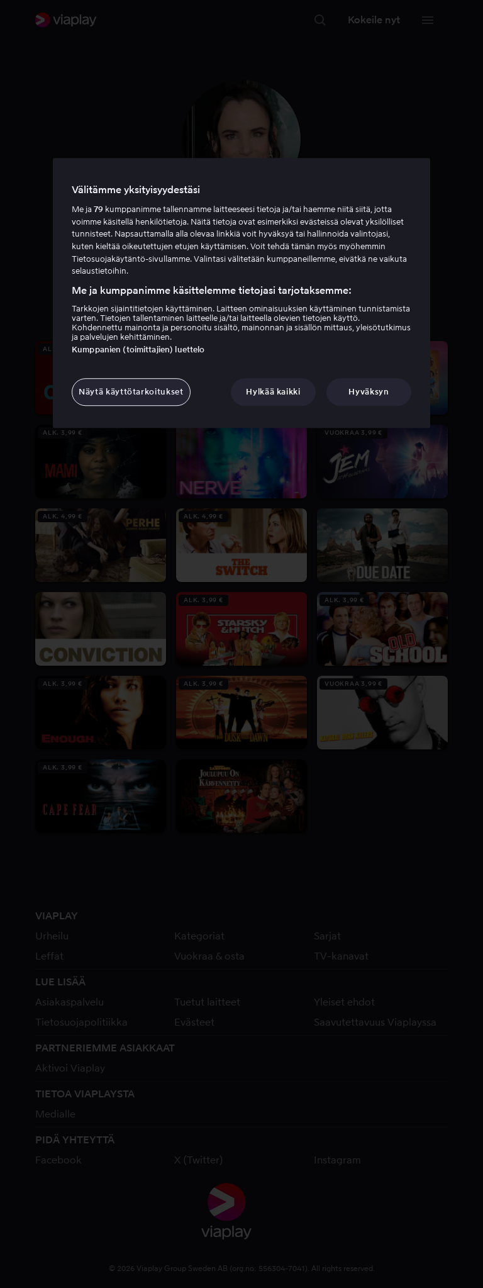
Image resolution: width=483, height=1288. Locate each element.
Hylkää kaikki (273, 391)
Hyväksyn (368, 391)
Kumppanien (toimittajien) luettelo (138, 349)
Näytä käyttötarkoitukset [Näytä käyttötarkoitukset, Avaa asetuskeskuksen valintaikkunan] (131, 391)
